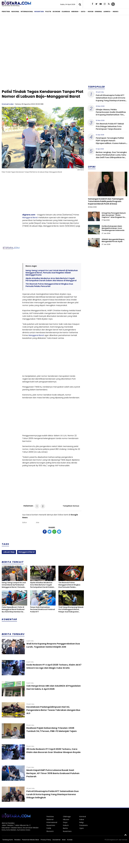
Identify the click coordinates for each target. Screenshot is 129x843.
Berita (65, 828)
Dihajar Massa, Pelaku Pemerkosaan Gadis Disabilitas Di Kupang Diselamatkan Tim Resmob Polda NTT (111, 113)
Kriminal (98, 12)
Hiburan (74, 12)
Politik (48, 12)
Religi (81, 822)
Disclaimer (57, 840)
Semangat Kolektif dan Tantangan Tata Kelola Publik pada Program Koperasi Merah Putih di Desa (105, 201)
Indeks (115, 12)
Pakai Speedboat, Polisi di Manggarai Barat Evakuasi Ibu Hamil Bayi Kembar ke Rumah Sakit (13, 609)
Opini (81, 828)
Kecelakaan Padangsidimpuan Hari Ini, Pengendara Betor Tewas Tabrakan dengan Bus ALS (53, 710)
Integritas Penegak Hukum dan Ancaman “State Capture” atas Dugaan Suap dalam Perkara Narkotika (114, 216)
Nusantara (39, 12)
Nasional (15, 12)
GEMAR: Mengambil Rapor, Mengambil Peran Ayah (113, 240)
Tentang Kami (7, 840)
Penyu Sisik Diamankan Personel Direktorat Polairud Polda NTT (42, 609)
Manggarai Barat (30, 217)
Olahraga (66, 12)
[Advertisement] (64, 35)
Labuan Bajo (9, 552)
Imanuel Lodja (7, 104)
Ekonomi (56, 12)
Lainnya (106, 12)
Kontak (69, 840)
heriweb (124, 840)
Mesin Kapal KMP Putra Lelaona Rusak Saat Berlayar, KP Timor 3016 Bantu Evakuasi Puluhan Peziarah (52, 773)
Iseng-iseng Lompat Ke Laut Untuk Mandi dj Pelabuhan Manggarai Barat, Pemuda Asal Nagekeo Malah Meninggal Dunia (52, 272)
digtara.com (28, 214)
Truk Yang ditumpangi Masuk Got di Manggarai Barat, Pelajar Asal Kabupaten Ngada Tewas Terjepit (70, 609)
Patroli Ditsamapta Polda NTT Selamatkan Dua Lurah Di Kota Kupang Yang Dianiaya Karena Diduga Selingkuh (52, 794)
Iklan (64, 840)
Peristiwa (6, 12)
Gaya (83, 12)
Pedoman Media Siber (30, 840)
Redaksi (17, 840)
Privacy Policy (46, 840)
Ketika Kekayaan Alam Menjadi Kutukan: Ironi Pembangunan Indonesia (113, 228)
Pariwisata (83, 825)
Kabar (81, 819)
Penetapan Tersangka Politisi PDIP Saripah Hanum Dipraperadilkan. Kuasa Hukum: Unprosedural (111, 142)
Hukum (90, 12)
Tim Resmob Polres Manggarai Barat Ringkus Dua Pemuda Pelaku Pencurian (49, 285)
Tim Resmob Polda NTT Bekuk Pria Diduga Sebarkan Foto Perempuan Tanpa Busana (110, 126)
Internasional (27, 12)
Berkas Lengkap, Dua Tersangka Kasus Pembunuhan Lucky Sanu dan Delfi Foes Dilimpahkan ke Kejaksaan (111, 156)
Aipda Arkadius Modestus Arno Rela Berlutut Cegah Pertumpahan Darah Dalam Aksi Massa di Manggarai (51, 279)
